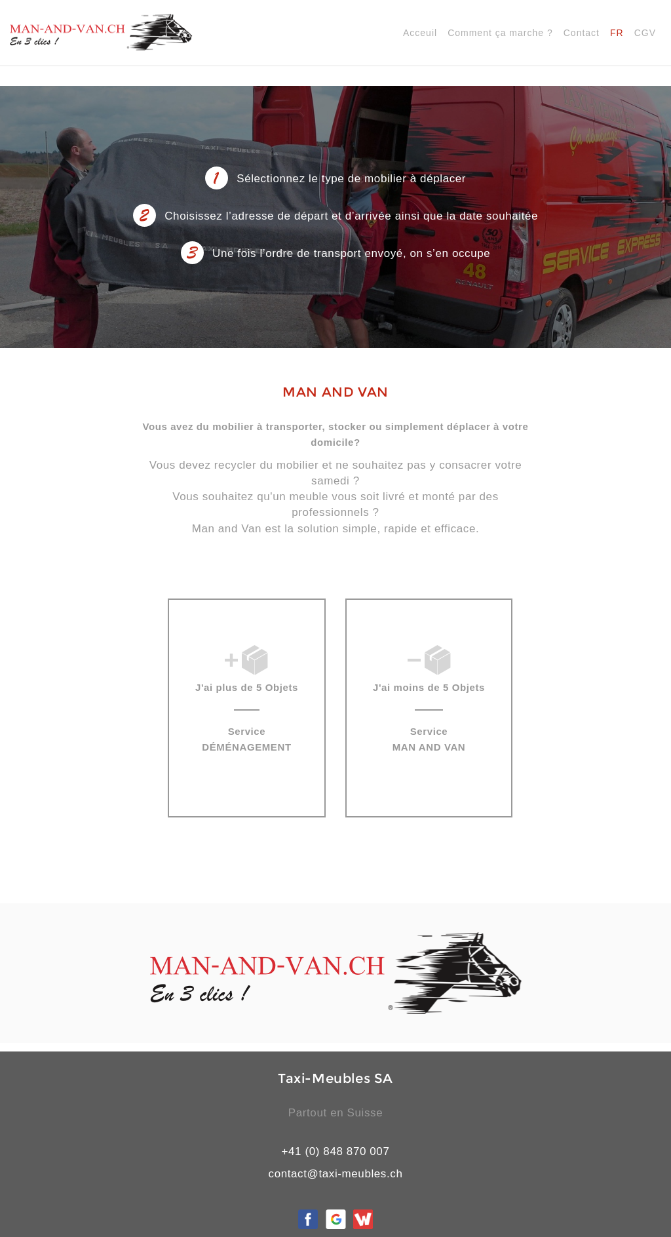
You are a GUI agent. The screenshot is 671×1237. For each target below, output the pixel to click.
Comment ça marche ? (500, 33)
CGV (645, 33)
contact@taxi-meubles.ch (336, 1174)
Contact (582, 33)
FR (617, 33)
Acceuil (420, 33)
